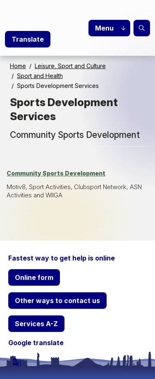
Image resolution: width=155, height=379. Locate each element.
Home (18, 65)
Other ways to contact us (57, 300)
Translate (28, 39)
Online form (34, 277)
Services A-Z (36, 324)
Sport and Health (40, 75)
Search (142, 28)
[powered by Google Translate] (17, 362)
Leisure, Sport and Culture (70, 65)
